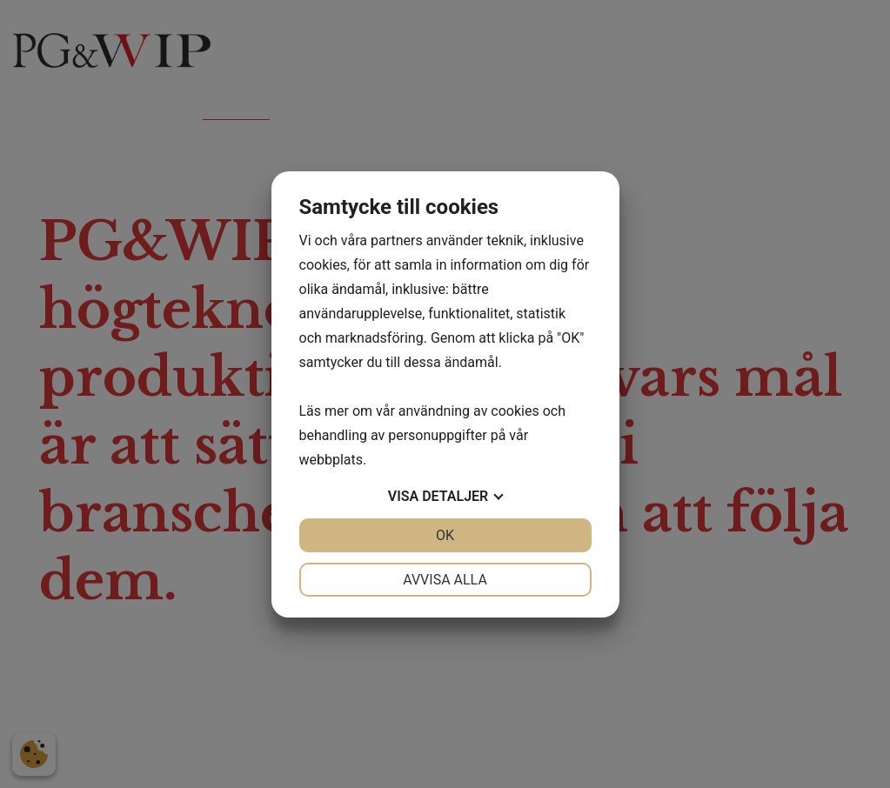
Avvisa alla (445, 579)
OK (445, 535)
